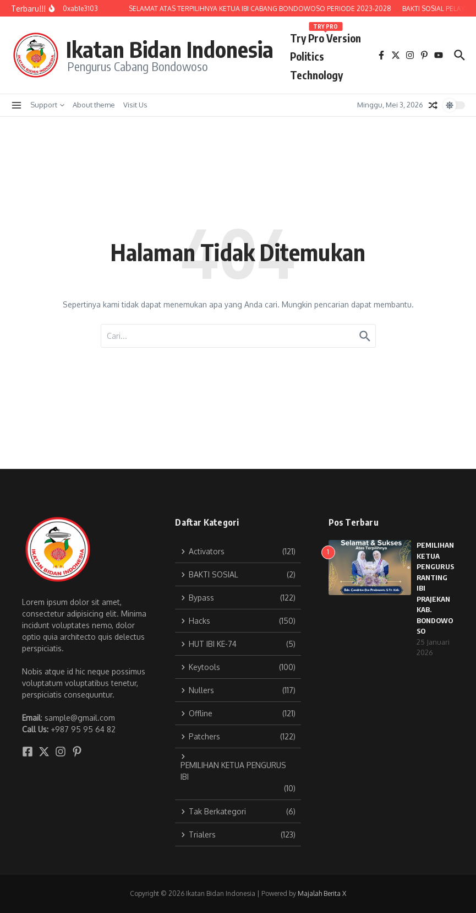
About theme (94, 104)
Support (47, 104)
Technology (316, 75)
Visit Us (135, 104)
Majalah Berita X (322, 893)
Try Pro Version (325, 36)
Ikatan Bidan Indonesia (169, 49)
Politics (307, 56)
